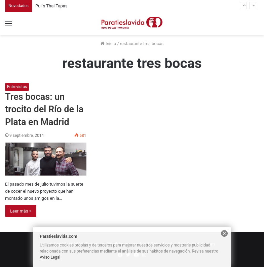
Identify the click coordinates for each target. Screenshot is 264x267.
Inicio (108, 43)
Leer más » (20, 211)
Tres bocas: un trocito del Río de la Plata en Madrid (44, 109)
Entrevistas (17, 86)
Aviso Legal (50, 257)
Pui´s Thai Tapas (51, 5)
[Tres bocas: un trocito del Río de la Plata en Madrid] (45, 159)
